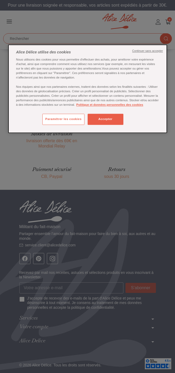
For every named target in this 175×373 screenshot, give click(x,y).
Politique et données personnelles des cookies (109, 104)
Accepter (105, 119)
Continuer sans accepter (147, 50)
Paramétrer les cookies (63, 119)
